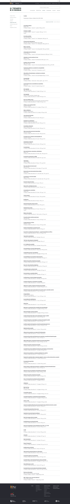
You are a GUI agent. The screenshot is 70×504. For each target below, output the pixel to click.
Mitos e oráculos (27, 46)
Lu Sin (25, 429)
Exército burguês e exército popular (31, 311)
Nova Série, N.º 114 (34, 325)
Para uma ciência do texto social (30, 165)
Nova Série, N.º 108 (34, 266)
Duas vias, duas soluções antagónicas (31, 264)
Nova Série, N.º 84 (34, 153)
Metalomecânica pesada (28, 328)
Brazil (21, 3)
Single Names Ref (46, 492)
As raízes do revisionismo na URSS (30, 156)
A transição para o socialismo (29, 190)
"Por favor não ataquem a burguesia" (31, 240)
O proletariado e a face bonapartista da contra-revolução (35, 459)
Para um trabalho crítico (28, 99)
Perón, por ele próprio (28, 472)
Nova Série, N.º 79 (34, 101)
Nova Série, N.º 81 (34, 107)
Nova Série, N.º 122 (34, 436)
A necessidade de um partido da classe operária (33, 256)
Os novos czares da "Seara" (29, 181)
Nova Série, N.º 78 (34, 91)
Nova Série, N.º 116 (34, 349)
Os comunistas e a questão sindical (30, 273)
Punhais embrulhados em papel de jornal (32, 227)
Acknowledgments (39, 489)
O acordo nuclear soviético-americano (31, 217)
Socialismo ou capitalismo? (29, 120)
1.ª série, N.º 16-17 (34, 38)
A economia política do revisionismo (31, 455)
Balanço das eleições (28, 213)
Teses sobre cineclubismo (29, 236)
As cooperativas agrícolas (29, 361)
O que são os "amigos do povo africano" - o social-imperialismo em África (38, 231)
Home (32, 485)
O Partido (25, 434)
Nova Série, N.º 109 (34, 270)
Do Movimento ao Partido (29, 447)
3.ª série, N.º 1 (33, 474)
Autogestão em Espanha (28, 141)
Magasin (58, 10)
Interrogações (26, 94)
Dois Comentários (27, 439)
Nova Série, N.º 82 (34, 117)
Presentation (38, 10)
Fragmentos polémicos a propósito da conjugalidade (34, 67)
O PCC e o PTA (26, 400)
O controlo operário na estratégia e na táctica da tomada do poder (37, 319)
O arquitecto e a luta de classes (30, 176)
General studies (55, 3)
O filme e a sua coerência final (29, 104)
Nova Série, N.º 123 (34, 440)
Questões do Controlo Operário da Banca (32, 413)
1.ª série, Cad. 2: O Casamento (36, 70)
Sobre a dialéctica (27, 110)
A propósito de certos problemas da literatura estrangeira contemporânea (38, 348)
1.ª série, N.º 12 (34, 31)
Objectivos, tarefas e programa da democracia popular (34, 285)
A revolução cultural (28, 392)
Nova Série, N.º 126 (34, 465)
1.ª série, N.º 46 (34, 59)
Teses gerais (26, 160)
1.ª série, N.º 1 (33, 27)
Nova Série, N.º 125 (34, 460)
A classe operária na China (29, 222)
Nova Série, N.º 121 (34, 422)
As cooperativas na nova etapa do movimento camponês (35, 468)
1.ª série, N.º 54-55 (34, 64)
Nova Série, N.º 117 (34, 354)
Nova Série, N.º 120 (34, 406)
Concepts (45, 489)
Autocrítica (26, 303)
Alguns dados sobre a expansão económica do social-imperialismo (37, 340)
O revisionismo (27, 147)
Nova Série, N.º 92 (34, 182)
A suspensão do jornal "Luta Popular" (31, 252)
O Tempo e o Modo (27, 30)
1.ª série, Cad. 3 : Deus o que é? (36, 80)
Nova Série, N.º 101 (34, 219)
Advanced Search (56, 488)
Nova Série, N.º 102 (34, 228)
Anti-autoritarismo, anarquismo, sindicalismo (33, 151)
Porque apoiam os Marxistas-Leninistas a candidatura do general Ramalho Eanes (39, 366)
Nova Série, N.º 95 (34, 192)
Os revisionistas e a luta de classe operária (32, 248)
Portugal (17, 3)
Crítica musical (27, 195)
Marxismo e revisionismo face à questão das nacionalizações (35, 307)
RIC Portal (37, 3)
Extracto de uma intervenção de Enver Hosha (32, 171)
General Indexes (48, 3)
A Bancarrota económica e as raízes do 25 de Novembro (34, 332)
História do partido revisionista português (32, 260)
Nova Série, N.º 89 (34, 168)
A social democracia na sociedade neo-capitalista (33, 83)
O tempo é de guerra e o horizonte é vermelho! (33, 281)
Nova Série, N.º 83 (34, 144)
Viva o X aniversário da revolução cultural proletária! (34, 378)
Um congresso (26, 88)
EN (59, 1)
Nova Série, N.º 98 (34, 200)
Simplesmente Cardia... (28, 207)
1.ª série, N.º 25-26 (34, 48)
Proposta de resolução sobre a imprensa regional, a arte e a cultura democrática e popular (41, 357)
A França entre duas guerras (29, 41)
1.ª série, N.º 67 (34, 86)
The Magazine (32, 10)
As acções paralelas (27, 36)
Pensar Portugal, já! (27, 443)
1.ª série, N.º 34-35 (34, 54)
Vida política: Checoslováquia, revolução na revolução (34, 73)
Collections (42, 3)
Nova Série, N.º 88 (34, 162)
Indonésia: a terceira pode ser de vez (31, 57)
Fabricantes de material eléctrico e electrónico (33, 451)
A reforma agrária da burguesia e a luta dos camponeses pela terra (37, 324)
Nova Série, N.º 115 (34, 337)
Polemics (54, 10)
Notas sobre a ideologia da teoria (30, 185)
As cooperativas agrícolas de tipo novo (31, 409)
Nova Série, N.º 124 (34, 448)
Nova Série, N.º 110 (34, 282)
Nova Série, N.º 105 (34, 249)
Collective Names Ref (47, 493)
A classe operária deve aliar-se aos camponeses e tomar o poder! (36, 315)
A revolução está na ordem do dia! (30, 269)
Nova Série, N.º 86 (34, 157)
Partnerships (38, 488)
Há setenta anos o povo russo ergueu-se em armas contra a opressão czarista (39, 289)
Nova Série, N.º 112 (34, 308)
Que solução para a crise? (29, 463)
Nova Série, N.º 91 (34, 173)
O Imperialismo (27, 293)
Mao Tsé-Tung (26, 387)
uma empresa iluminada (28, 115)
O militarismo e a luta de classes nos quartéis (33, 277)
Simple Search (55, 487)
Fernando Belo (26, 78)
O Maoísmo (26, 383)
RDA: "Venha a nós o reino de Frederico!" (31, 477)
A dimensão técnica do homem (30, 52)
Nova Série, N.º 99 (34, 204)
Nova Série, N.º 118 (34, 367)
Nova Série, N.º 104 (34, 237)
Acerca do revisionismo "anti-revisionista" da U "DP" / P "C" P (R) (36, 425)
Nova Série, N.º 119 (34, 380)
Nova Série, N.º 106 (34, 253)
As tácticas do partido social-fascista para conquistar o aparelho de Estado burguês (40, 336)
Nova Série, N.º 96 (34, 196)
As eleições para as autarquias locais (31, 421)
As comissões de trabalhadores (30, 299)
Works (45, 494)
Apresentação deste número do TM (30, 203)
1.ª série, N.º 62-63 (34, 75)
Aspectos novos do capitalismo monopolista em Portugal (35, 370)
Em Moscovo (26, 199)
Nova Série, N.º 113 (34, 316)
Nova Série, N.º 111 (34, 290)
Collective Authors (47, 488)
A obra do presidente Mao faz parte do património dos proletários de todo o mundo (40, 404)
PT (57, 1)
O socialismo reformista (28, 125)
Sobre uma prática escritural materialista (32, 131)
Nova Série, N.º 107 (34, 257)
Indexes (43, 10)
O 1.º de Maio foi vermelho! (29, 244)
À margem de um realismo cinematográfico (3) (33, 136)
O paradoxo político (27, 25)
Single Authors (46, 487)
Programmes (48, 10)
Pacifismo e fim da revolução (29, 62)
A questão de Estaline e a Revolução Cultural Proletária (34, 396)
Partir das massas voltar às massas (30, 417)
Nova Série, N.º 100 (34, 214)
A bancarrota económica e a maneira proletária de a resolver (36, 352)
